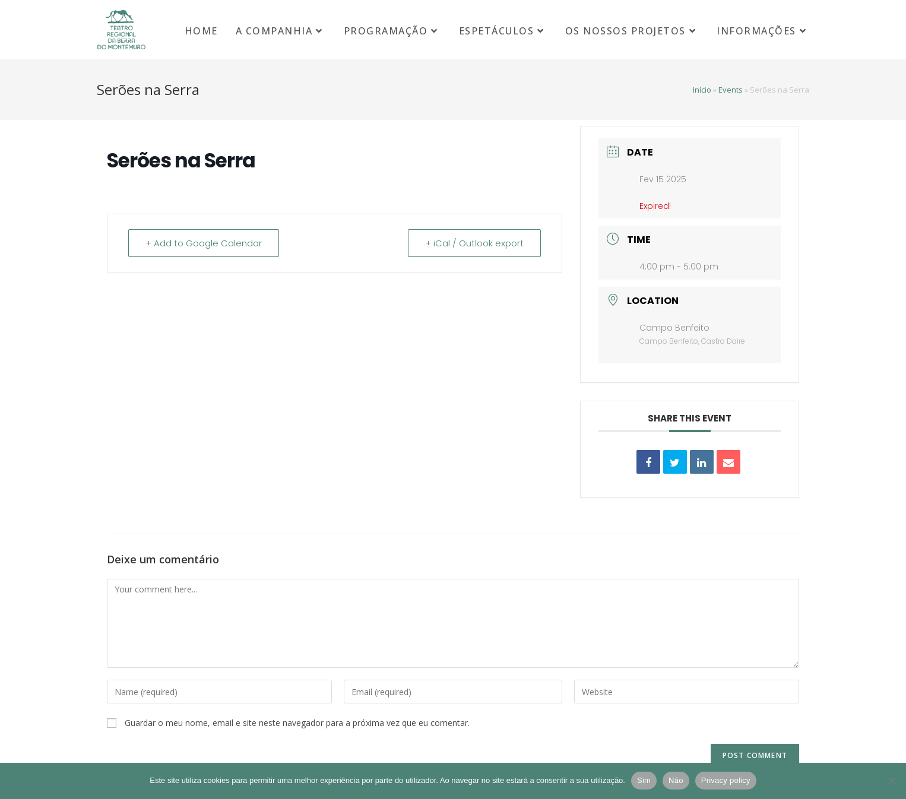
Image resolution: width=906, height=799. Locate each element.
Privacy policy (725, 780)
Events (730, 89)
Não (676, 780)
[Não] (891, 781)
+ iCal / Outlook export (474, 243)
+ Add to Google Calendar (203, 243)
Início (702, 89)
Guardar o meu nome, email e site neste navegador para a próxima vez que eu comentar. (297, 722)
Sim (644, 780)
